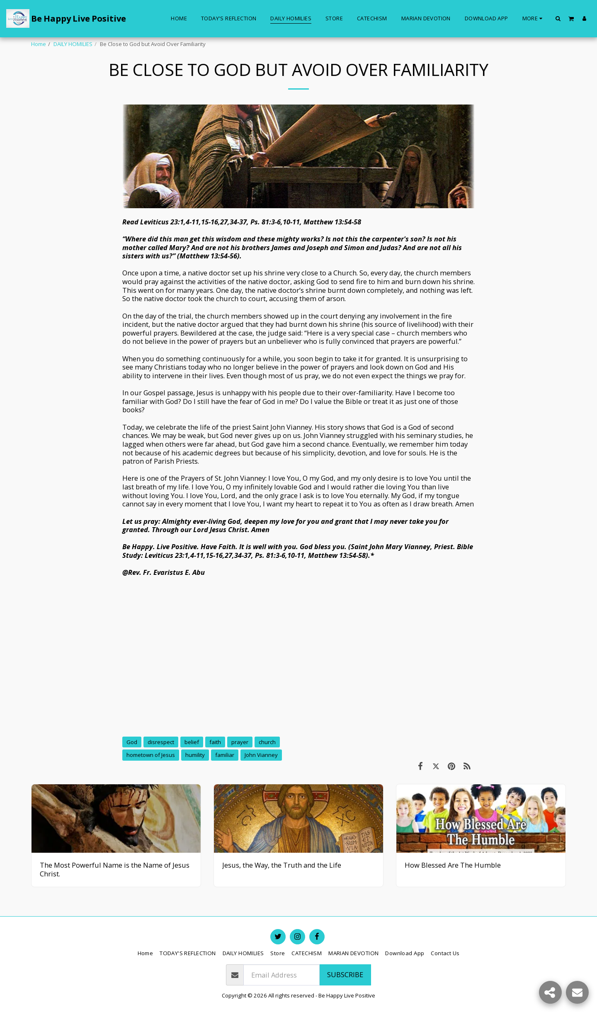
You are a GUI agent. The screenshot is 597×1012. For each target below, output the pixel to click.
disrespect (161, 742)
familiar (224, 755)
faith (215, 742)
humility (195, 755)
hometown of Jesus (150, 755)
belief (191, 742)
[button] (558, 18)
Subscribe (345, 974)
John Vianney (261, 755)
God (131, 742)
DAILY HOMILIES (72, 44)
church (267, 742)
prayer (239, 742)
